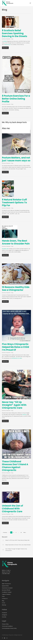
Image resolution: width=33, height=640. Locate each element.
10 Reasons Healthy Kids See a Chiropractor (15, 289)
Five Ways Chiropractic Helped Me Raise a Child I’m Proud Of (15, 347)
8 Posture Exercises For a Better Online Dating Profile (16, 98)
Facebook (4, 612)
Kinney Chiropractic (6, 38)
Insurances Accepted (7, 588)
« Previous (5, 532)
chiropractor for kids (17, 358)
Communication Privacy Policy (9, 628)
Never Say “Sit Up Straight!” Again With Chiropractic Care (14, 405)
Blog (12, 38)
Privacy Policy (5, 624)
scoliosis (5, 41)
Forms (3, 603)
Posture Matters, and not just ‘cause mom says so (16, 159)
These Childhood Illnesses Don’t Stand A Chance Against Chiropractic (15, 466)
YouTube (4, 617)
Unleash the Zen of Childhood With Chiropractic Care (12, 508)
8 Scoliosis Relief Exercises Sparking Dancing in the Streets (14, 33)
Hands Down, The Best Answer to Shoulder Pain (16, 242)
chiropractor (7, 44)
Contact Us (4, 598)
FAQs (3, 596)
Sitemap (4, 605)
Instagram (4, 615)
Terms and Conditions (7, 626)
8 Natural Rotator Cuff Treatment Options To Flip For (14, 202)
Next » (25, 532)
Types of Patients (6, 594)
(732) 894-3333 (5, 573)
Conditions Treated (6, 592)
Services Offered (6, 590)
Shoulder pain (5, 248)
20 (21, 532)
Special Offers (5, 586)
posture (24, 414)
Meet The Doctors (6, 583)
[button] (30, 3)
